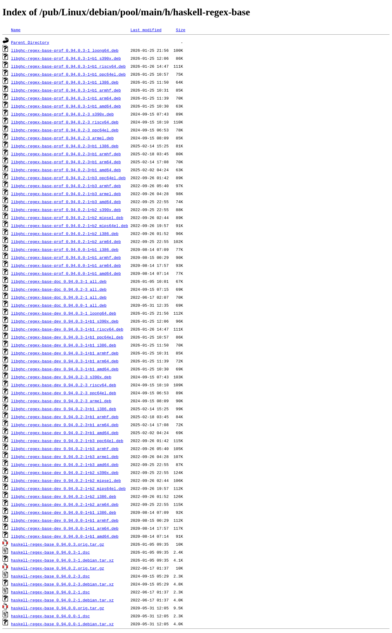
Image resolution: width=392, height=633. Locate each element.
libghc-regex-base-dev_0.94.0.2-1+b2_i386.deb (63, 496)
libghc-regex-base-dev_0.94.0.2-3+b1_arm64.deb (65, 424)
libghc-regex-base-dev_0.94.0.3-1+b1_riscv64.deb (67, 329)
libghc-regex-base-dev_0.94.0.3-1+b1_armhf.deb (65, 353)
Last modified (145, 29)
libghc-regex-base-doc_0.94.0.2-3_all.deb (59, 289)
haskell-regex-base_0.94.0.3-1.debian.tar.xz (62, 560)
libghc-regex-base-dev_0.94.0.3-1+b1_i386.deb (63, 345)
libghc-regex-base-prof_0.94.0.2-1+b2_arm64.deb (66, 241)
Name (16, 29)
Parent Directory (30, 42)
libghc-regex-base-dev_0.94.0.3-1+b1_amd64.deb (65, 369)
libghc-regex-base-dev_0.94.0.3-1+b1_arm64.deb (65, 361)
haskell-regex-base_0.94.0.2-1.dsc (50, 592)
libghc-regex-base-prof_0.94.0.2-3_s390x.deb (62, 114)
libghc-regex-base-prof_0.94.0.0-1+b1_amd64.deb (66, 273)
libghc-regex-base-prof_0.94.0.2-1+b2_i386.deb (65, 233)
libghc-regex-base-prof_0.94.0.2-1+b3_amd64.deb (66, 201)
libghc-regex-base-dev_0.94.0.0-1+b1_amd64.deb (65, 536)
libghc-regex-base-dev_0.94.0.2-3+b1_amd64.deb (65, 432)
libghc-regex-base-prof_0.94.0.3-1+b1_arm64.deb (66, 98)
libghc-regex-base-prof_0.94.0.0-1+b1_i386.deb (65, 249)
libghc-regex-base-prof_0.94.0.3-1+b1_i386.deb (65, 82)
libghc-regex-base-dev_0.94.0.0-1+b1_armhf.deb (65, 520)
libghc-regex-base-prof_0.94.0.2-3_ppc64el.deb (65, 130)
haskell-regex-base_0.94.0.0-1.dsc (50, 616)
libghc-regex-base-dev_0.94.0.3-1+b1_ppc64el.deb (67, 337)
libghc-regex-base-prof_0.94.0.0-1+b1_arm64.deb (66, 265)
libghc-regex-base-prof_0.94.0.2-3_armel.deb (62, 138)
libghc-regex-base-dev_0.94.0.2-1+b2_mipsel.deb (66, 480)
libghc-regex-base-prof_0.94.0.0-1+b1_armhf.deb (66, 257)
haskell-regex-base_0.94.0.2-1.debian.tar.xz (62, 600)
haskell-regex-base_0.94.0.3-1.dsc (50, 552)
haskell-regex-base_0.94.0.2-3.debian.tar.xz (62, 584)
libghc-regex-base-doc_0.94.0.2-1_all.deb (59, 297)
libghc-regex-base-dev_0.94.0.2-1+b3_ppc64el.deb (67, 440)
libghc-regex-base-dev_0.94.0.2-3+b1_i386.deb (63, 408)
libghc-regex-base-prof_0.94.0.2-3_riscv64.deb (65, 122)
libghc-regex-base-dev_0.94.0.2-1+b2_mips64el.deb (68, 488)
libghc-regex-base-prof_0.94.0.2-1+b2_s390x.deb (66, 209)
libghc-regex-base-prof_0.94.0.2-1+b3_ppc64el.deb (68, 177)
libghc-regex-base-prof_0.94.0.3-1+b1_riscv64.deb (68, 66)
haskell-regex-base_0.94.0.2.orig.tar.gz (57, 568)
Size (180, 29)
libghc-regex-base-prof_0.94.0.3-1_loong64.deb (65, 50)
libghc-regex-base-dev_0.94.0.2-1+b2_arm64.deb (65, 504)
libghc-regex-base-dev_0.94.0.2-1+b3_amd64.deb (65, 464)
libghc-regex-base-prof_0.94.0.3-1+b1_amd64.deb (66, 106)
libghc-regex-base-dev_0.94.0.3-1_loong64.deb (63, 313)
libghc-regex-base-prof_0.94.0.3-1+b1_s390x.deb (66, 58)
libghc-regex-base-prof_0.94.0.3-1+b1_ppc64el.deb (68, 74)
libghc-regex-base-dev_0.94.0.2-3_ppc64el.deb (63, 393)
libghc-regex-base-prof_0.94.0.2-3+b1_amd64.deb (66, 169)
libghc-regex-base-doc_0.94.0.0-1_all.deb (59, 305)
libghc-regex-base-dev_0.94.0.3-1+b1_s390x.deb (65, 321)
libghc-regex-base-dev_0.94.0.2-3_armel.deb (61, 401)
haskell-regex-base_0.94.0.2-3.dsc (50, 576)
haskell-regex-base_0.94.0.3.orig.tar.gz (57, 544)
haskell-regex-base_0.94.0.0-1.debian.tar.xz (62, 624)
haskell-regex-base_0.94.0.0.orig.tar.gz (57, 608)
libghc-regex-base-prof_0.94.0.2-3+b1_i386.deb (65, 146)
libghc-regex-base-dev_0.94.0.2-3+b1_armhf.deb (65, 416)
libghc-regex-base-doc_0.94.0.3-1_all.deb (59, 281)
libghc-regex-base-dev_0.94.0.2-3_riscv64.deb (63, 385)
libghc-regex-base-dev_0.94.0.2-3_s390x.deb (61, 377)
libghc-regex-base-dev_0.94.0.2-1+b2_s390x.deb (65, 472)
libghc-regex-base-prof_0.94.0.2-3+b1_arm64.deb (66, 162)
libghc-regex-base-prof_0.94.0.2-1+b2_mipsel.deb (67, 217)
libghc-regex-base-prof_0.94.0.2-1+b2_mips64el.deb (69, 225)
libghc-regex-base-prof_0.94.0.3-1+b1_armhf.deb (66, 90)
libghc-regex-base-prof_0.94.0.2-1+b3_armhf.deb (66, 185)
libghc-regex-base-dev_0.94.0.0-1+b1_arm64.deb (65, 528)
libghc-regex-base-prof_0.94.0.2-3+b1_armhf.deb (66, 154)
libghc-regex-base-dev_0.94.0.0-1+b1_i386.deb (63, 512)
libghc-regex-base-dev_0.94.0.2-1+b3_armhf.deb (65, 448)
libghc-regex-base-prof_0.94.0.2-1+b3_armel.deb (66, 193)
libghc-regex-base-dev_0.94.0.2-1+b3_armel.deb (65, 456)
